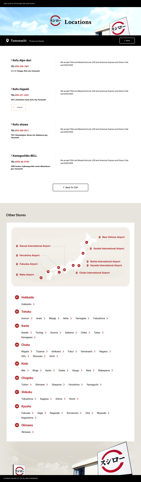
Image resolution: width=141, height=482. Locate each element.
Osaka (61, 370)
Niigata (25, 351)
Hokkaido (26, 304)
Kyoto (48, 370)
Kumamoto (72, 413)
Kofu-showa (20, 124)
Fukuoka (25, 413)
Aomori (25, 318)
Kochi (72, 398)
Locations (70, 20)
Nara (88, 370)
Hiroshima (74, 384)
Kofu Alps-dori (22, 60)
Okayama (57, 384)
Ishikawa (56, 351)
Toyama (40, 351)
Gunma (54, 332)
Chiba (84, 332)
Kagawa (44, 398)
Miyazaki (101, 413)
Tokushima (27, 398)
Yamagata (81, 318)
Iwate (39, 318)
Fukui (71, 351)
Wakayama (104, 370)
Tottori (24, 384)
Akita (65, 318)
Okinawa (26, 432)
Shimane (40, 384)
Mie (23, 370)
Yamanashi (86, 351)
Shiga (35, 370)
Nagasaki (55, 413)
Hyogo (75, 370)
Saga (40, 413)
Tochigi (39, 332)
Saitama (69, 332)
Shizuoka (37, 356)
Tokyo (97, 332)
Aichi (52, 356)
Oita (88, 413)
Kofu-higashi (21, 89)
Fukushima (99, 318)
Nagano (103, 351)
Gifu (23, 356)
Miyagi (52, 318)
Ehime (59, 398)
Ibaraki (25, 332)
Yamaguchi (92, 384)
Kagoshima (27, 417)
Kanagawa (26, 337)
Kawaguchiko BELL (25, 155)
